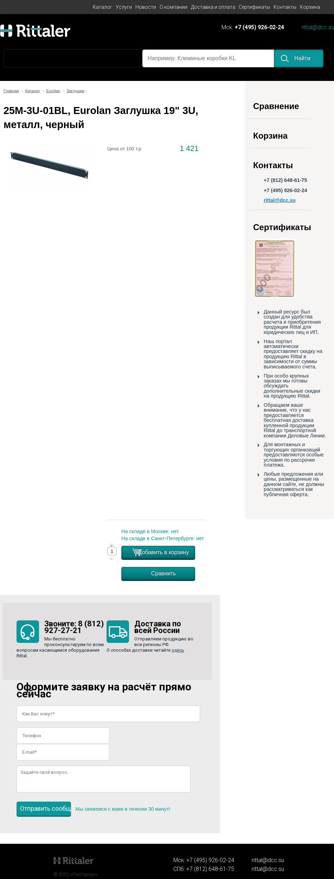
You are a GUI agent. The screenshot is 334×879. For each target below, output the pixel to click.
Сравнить (163, 573)
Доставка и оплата (213, 7)
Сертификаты (254, 7)
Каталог (102, 7)
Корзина (310, 7)
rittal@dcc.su (318, 28)
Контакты (285, 7)
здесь (178, 650)
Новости (145, 7)
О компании (173, 7)
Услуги (124, 7)
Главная (11, 91)
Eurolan (53, 91)
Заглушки (75, 91)
